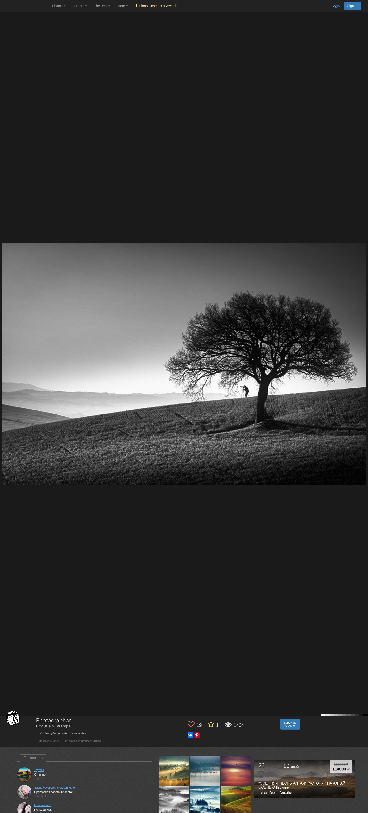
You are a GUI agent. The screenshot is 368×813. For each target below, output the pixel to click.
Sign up (352, 5)
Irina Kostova (42, 805)
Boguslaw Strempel (54, 726)
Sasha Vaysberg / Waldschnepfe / (55, 787)
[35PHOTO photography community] (25, 6)
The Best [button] (102, 5)
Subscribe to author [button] (290, 724)
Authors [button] (80, 5)
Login (335, 6)
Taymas (39, 770)
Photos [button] (58, 5)
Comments (33, 758)
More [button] (122, 5)
